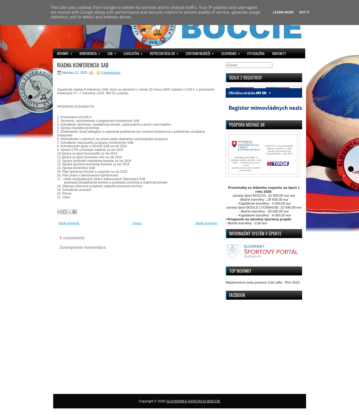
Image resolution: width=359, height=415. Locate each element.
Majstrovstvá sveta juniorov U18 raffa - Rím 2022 (263, 282)
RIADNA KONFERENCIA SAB (83, 65)
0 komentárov (111, 73)
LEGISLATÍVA (135, 52)
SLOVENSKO (232, 52)
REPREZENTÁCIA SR (166, 52)
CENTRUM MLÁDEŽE (201, 52)
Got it (304, 12)
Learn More (283, 12)
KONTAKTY (279, 53)
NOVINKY (66, 52)
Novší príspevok (69, 223)
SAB (113, 52)
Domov (137, 223)
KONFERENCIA (92, 52)
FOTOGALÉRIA (255, 53)
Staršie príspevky (206, 223)
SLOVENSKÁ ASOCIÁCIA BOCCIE (193, 401)
